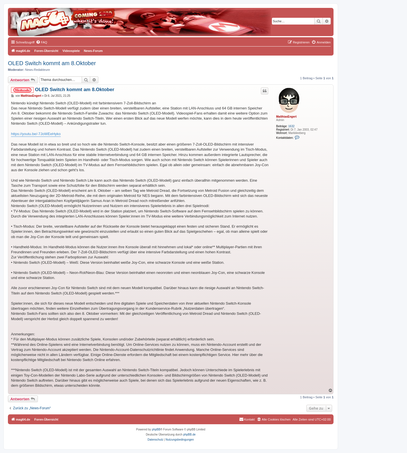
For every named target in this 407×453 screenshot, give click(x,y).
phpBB (156, 429)
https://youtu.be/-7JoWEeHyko (36, 134)
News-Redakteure (37, 69)
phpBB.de (189, 434)
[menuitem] (41, 42)
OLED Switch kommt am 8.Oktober (52, 63)
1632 (291, 126)
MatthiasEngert (286, 116)
